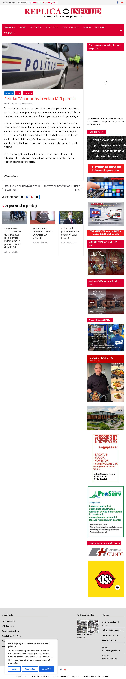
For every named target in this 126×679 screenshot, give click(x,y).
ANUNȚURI (8, 33)
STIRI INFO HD (52, 27)
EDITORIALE (99, 27)
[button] (77, 27)
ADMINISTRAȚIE (36, 27)
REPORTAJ (87, 27)
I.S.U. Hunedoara (8, 621)
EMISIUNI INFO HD (68, 27)
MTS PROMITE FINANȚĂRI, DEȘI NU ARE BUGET (21, 188)
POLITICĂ (22, 27)
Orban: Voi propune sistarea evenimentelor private (70, 233)
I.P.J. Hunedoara (8, 626)
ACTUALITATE (9, 27)
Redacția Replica (26, 104)
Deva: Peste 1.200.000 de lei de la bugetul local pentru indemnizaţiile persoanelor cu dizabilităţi (12, 238)
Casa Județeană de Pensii (11, 636)
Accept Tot (46, 669)
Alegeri (14, 669)
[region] (31, 656)
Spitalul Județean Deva (10, 631)
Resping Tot (30, 669)
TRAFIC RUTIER (28, 93)
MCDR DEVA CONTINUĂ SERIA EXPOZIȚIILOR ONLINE (42, 233)
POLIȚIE (18, 93)
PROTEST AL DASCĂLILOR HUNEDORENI (63, 188)
